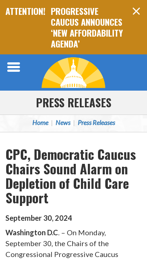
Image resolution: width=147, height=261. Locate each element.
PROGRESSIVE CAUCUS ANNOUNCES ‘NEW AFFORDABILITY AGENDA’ (87, 27)
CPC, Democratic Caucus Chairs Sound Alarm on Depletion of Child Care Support (70, 175)
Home (40, 123)
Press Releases (73, 102)
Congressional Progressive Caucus (74, 72)
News (63, 123)
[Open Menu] (14, 67)
